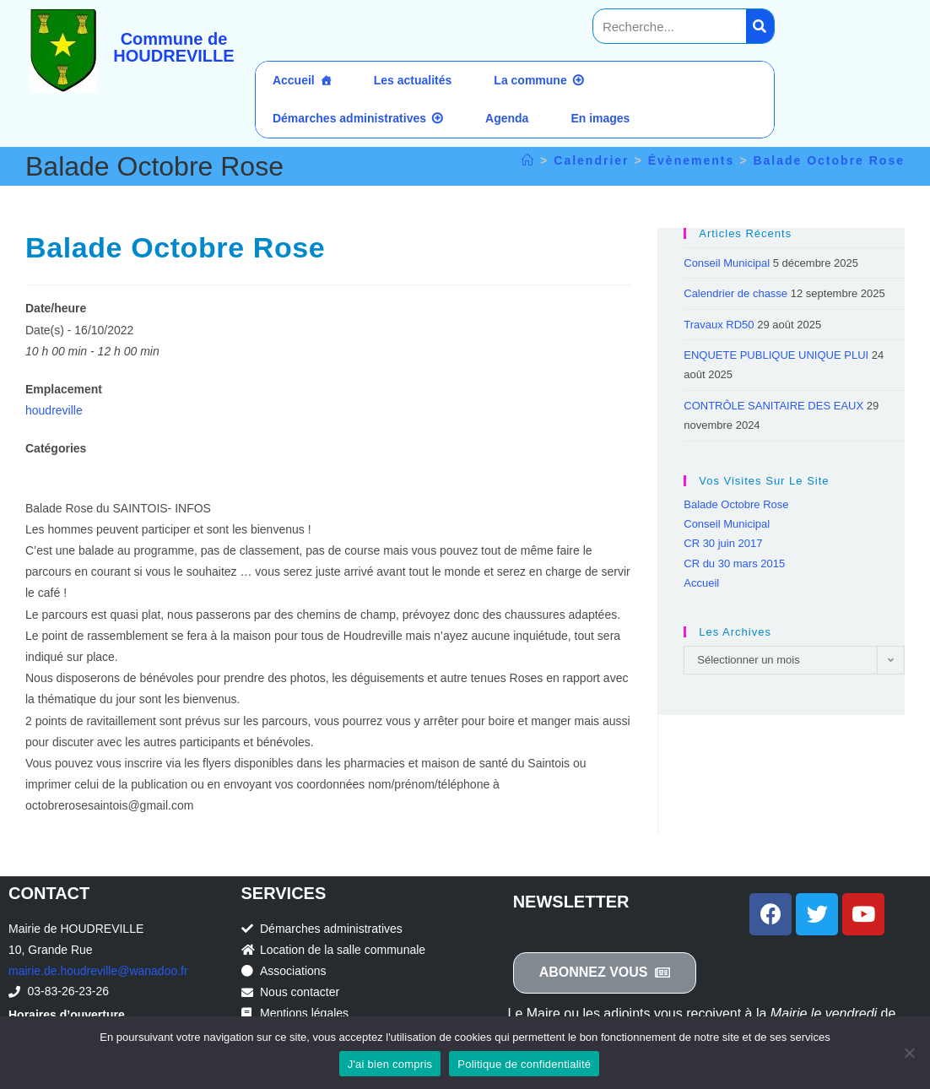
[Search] (760, 26)
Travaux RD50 (719, 324)
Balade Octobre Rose (829, 160)
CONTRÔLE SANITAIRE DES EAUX (773, 405)
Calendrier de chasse (735, 293)
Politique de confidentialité (524, 1064)
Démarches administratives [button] (349, 118)
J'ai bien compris (390, 1064)
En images (600, 118)
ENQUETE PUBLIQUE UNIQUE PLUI (776, 355)
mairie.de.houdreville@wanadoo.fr (98, 971)
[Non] (908, 1052)
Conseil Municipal (727, 263)
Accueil (294, 80)
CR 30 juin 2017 (723, 543)
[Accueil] (528, 160)
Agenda (506, 118)
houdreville (54, 410)
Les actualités (413, 80)
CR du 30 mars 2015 (734, 563)
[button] (604, 973)
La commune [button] (530, 80)
